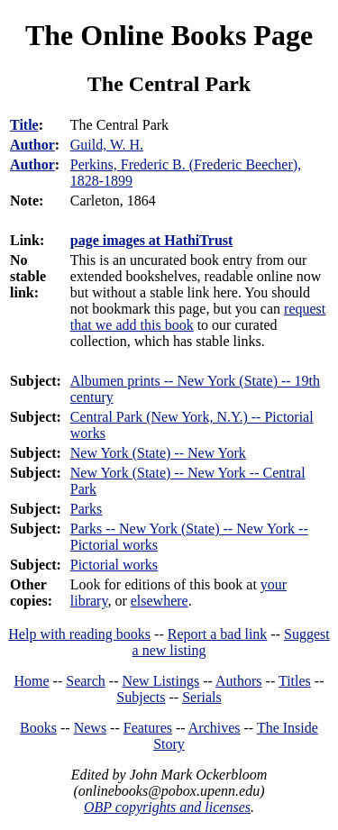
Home (32, 681)
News (90, 727)
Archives (214, 727)
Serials (202, 697)
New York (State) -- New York (158, 453)
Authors (238, 681)
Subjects (140, 697)
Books (38, 727)
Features (147, 727)
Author (32, 144)
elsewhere (159, 600)
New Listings (160, 681)
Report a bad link (218, 634)
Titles (295, 681)
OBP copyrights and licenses (167, 807)
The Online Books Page (169, 35)
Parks (86, 508)
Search (85, 681)
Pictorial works (114, 564)
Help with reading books (79, 634)
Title (24, 124)
